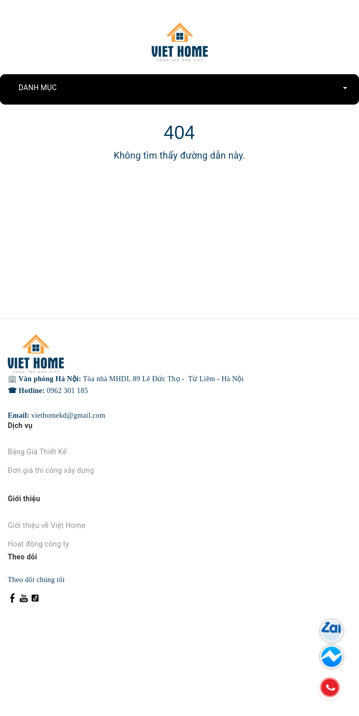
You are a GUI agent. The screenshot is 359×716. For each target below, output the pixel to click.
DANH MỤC (183, 87)
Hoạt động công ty (38, 544)
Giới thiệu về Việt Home (47, 525)
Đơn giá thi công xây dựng (51, 470)
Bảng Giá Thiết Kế (37, 452)
